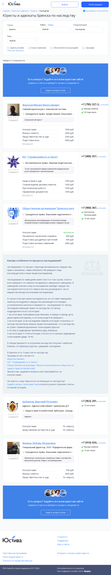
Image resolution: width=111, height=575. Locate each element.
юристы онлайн (15, 48)
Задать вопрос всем (57, 90)
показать (105, 104)
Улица (50, 25)
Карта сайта (63, 544)
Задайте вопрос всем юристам (22, 384)
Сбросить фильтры (15, 50)
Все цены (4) (27, 143)
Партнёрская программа (15, 553)
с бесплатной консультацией (64, 48)
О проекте (62, 536)
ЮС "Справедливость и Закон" (22, 362)
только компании (37, 48)
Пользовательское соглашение (70, 568)
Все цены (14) (28, 246)
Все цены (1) (27, 195)
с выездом (88, 48)
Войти (65, 4)
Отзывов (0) (13, 120)
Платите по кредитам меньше (17, 560)
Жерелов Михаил (15, 359)
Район (43, 25)
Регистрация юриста (13, 557)
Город (10, 25)
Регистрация (95, 4)
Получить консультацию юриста (73, 553)
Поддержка (62, 540)
